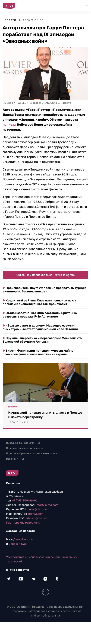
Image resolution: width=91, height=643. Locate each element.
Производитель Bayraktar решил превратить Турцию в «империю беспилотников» (44, 289)
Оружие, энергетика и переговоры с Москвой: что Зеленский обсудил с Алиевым (42, 339)
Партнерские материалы (23, 522)
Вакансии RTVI (15, 458)
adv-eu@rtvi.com (37, 518)
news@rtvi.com (37, 509)
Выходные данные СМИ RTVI (23, 442)
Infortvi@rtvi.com (47, 505)
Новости (9, 20)
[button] (87, 6)
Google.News (17, 543)
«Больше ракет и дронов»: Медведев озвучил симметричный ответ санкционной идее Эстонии (40, 327)
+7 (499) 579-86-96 (24, 500)
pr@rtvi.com (35, 513)
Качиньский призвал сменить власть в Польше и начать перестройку (45, 415)
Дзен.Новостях (23, 539)
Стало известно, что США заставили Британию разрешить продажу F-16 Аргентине (40, 314)
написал (9, 125)
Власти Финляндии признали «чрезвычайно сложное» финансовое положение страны (38, 352)
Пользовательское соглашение (24, 448)
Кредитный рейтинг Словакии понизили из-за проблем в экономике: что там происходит (39, 302)
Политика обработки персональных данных (32, 453)
